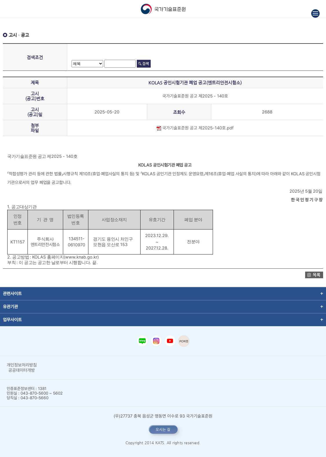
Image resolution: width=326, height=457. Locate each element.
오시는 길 (163, 429)
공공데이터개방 (21, 370)
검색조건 (35, 57)
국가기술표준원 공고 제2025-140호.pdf (195, 128)
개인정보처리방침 (22, 365)
